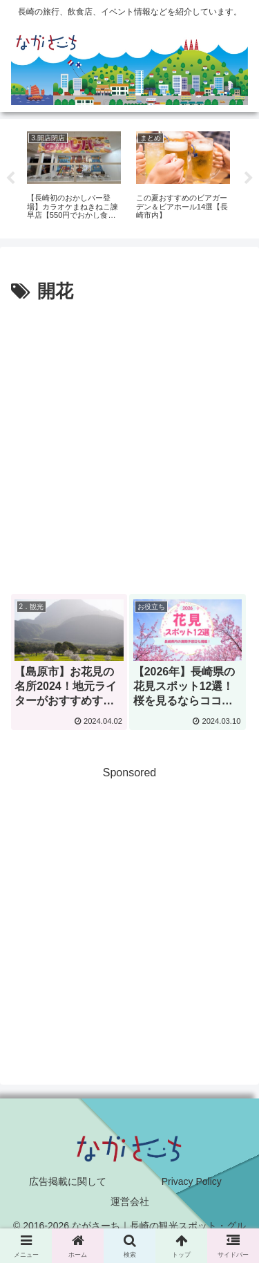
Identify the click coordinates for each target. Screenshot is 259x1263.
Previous (10, 178)
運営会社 (130, 1201)
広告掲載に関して (67, 1181)
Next (249, 178)
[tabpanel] (73, 176)
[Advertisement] (129, 444)
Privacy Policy (192, 1181)
